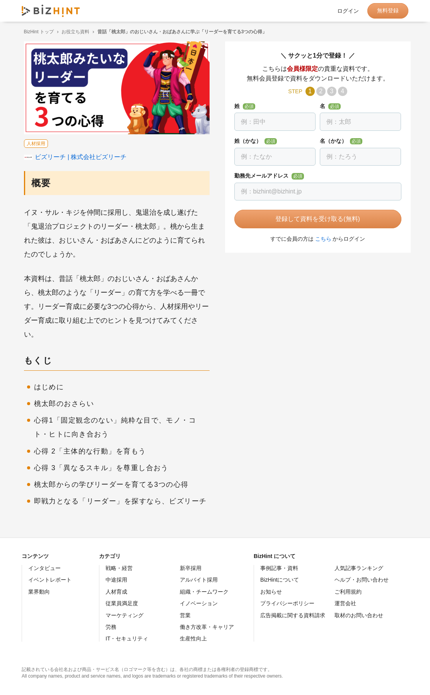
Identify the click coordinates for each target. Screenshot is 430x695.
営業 (185, 615)
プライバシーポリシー (287, 603)
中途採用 (116, 580)
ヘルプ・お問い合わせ (361, 580)
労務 (111, 627)
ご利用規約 (348, 592)
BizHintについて (279, 580)
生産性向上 (193, 638)
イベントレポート (50, 580)
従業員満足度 (122, 603)
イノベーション (199, 603)
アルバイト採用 (199, 580)
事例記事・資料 (279, 568)
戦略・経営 (119, 568)
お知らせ (271, 592)
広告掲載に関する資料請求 (292, 615)
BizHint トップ (36, 31)
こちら (321, 239)
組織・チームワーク (204, 592)
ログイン (348, 11)
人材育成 (116, 592)
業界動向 (39, 592)
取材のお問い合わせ (358, 615)
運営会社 (345, 603)
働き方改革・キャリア (207, 627)
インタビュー (44, 568)
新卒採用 (190, 568)
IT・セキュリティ (127, 638)
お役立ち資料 (73, 31)
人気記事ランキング (358, 568)
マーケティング (124, 615)
